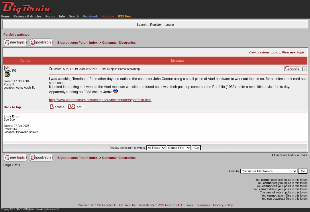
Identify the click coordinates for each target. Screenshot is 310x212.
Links (189, 205)
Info (62, 16)
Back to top (12, 107)
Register (156, 24)
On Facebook (106, 205)
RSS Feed (165, 205)
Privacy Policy (223, 205)
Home (5, 16)
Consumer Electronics (119, 42)
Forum (50, 16)
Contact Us (85, 205)
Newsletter (146, 205)
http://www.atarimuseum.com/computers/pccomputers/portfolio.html (100, 100)
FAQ (179, 205)
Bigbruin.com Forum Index (77, 42)
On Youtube (127, 205)
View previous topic (263, 52)
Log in (169, 24)
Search (74, 16)
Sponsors (202, 205)
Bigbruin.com (32, 209)
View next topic (293, 52)
